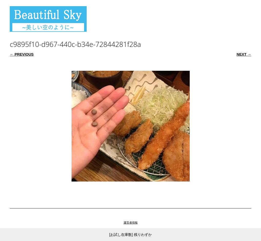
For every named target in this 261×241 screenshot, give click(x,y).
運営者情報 (131, 222)
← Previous (22, 54)
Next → (244, 54)
